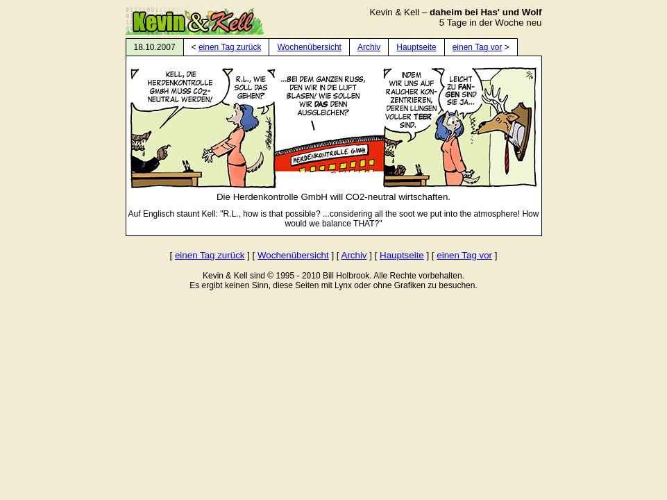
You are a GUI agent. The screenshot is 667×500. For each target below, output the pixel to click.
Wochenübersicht (309, 47)
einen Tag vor (478, 47)
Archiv (368, 47)
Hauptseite (416, 47)
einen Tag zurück (230, 47)
